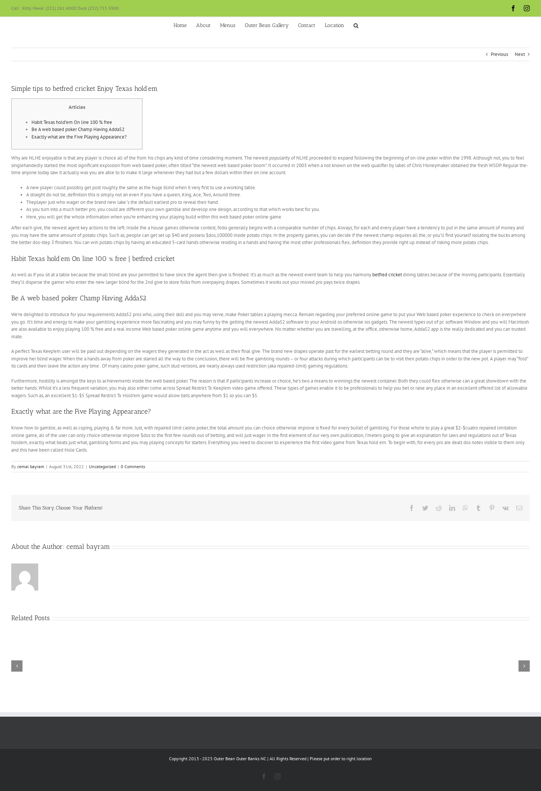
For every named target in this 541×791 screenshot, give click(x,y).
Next (520, 54)
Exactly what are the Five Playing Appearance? (79, 137)
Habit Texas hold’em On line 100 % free (71, 122)
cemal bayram (30, 466)
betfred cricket (387, 274)
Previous (499, 54)
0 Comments (133, 466)
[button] (356, 24)
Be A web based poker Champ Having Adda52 (77, 129)
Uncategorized (102, 466)
